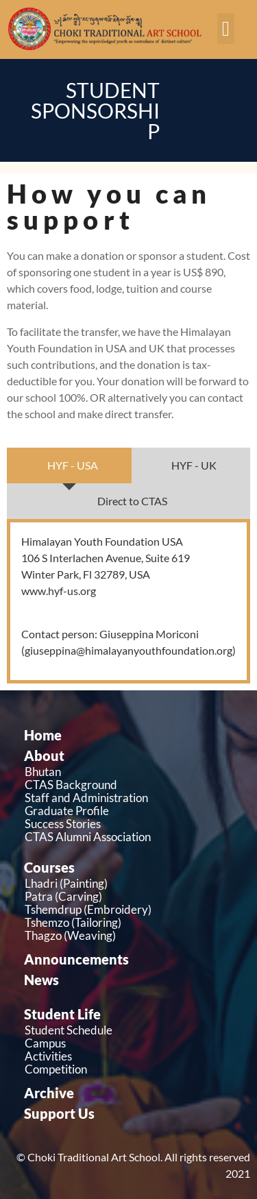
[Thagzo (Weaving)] (132, 935)
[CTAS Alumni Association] (132, 836)
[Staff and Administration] (132, 797)
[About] (132, 755)
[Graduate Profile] (132, 810)
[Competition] (132, 1069)
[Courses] (132, 867)
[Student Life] (132, 1014)
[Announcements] (132, 959)
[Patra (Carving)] (132, 896)
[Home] (132, 735)
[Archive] (132, 1092)
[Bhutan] (132, 771)
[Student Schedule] (132, 1030)
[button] (226, 28)
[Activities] (132, 1056)
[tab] (69, 465)
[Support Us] (132, 1113)
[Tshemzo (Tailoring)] (132, 922)
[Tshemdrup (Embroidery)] (132, 909)
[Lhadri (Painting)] (132, 883)
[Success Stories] (132, 823)
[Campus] (132, 1043)
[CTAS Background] (132, 784)
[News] (132, 979)
